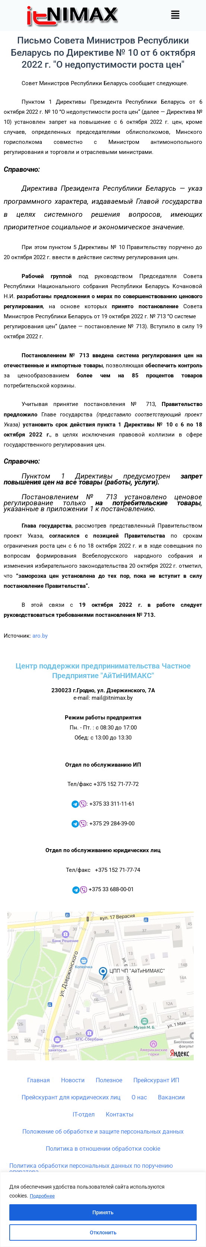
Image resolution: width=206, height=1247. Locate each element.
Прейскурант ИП (156, 1080)
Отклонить (103, 1232)
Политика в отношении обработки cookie (103, 1148)
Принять (103, 1212)
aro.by (40, 635)
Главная (38, 1080)
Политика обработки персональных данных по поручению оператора (91, 1168)
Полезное (109, 1080)
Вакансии (171, 1097)
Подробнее (43, 1196)
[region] (103, 1209)
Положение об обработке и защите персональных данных (103, 1131)
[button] (175, 15)
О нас (139, 1097)
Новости (73, 1080)
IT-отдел (84, 1114)
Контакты (119, 1114)
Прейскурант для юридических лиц (71, 1097)
